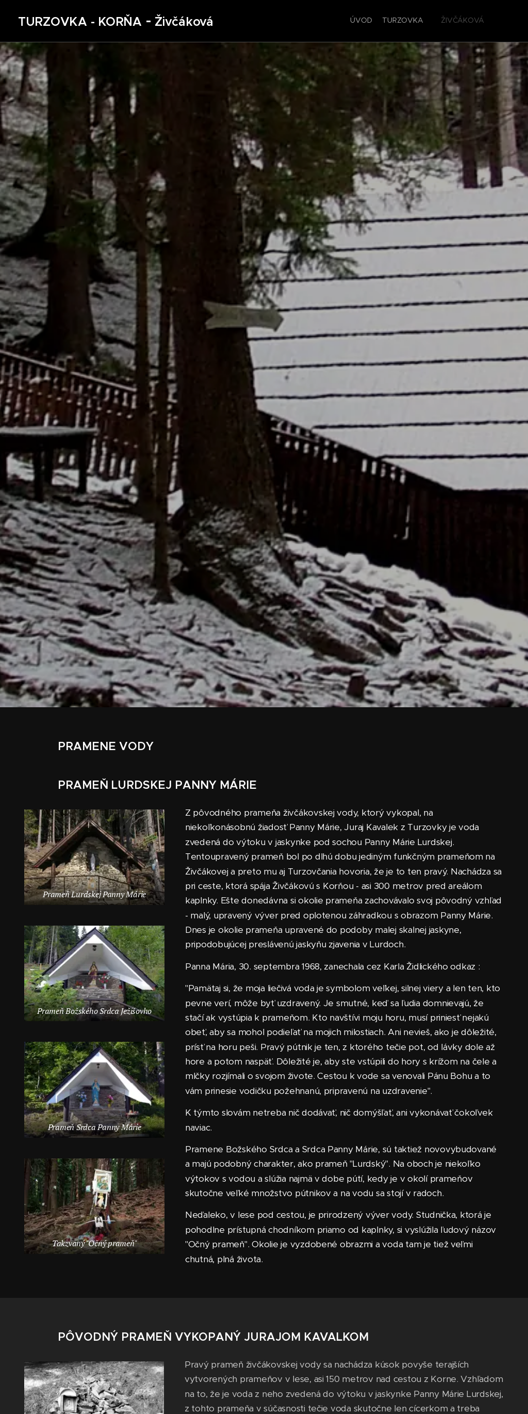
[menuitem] (393, 21)
